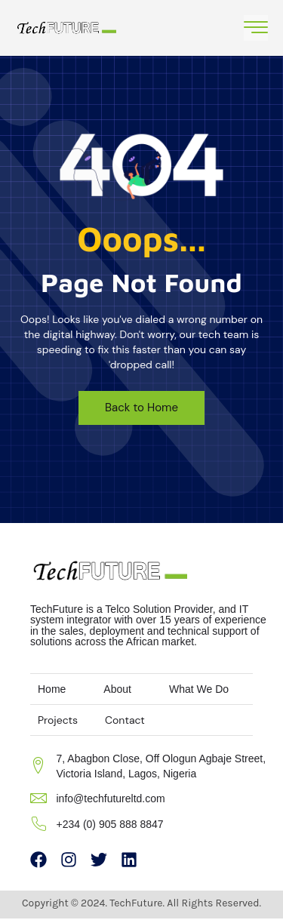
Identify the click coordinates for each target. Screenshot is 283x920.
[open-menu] (256, 28)
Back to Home (141, 407)
